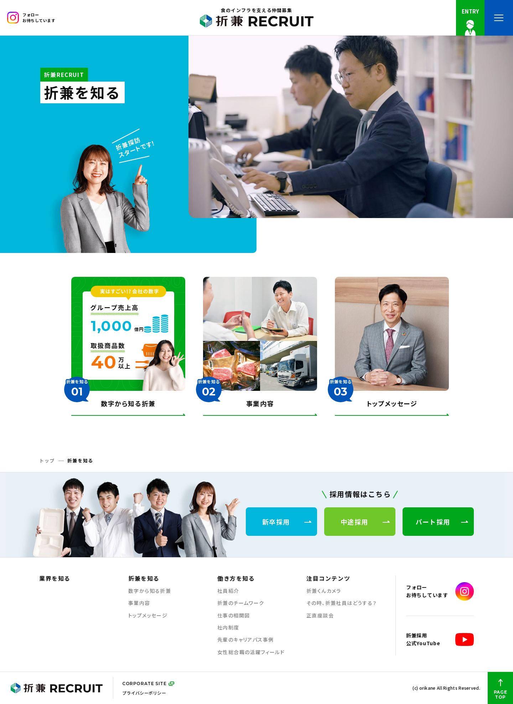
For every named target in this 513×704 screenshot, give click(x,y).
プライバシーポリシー (144, 693)
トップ (47, 460)
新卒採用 (286, 521)
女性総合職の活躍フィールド (251, 652)
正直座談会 (320, 615)
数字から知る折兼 (149, 590)
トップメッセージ (147, 615)
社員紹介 (228, 590)
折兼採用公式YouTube (440, 639)
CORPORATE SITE (144, 683)
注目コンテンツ (328, 578)
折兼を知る (144, 578)
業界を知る (55, 578)
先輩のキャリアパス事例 (245, 639)
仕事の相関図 (233, 615)
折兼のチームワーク (240, 603)
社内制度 (228, 627)
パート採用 (442, 521)
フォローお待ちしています (31, 18)
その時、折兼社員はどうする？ (341, 603)
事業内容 (139, 603)
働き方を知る (236, 578)
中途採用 (365, 521)
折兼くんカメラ (323, 590)
